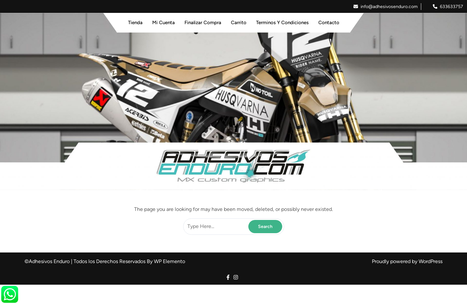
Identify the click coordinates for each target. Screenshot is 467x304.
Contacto (328, 22)
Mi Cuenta (163, 22)
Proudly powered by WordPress (407, 261)
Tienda (135, 22)
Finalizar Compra (202, 22)
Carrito (238, 22)
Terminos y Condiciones (282, 22)
